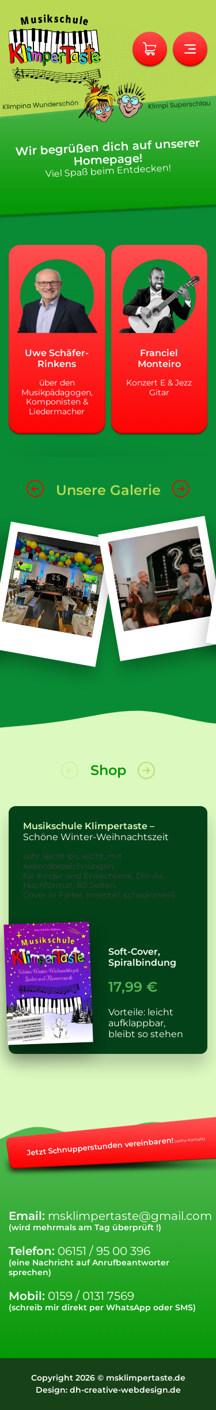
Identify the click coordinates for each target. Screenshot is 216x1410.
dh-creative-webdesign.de (125, 1390)
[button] (35, 496)
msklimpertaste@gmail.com (130, 1216)
